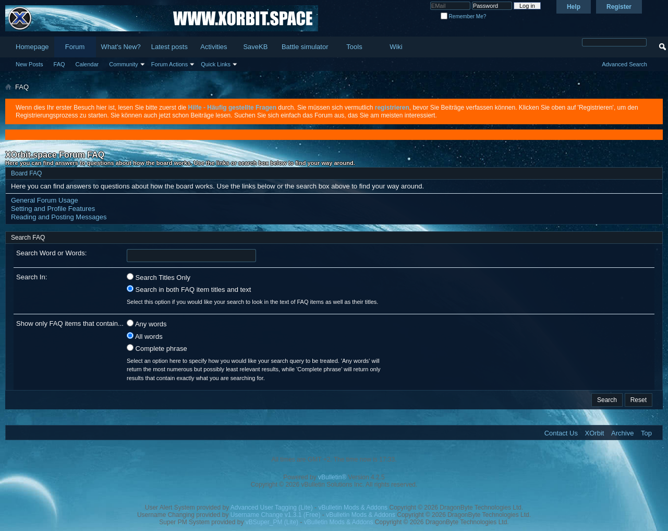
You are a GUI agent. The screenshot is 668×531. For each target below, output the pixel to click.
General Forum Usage (44, 200)
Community (123, 64)
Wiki (396, 47)
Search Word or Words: (51, 253)
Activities (213, 47)
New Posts (29, 64)
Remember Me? (463, 16)
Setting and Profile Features (53, 209)
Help (573, 6)
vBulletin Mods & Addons (352, 507)
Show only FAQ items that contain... (70, 323)
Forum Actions (169, 64)
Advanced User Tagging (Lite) (271, 507)
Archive (622, 433)
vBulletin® (332, 477)
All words (145, 336)
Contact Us (561, 433)
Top (646, 433)
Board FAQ (26, 173)
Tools (354, 47)
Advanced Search (624, 64)
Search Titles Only (158, 277)
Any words (147, 324)
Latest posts (169, 47)
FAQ (59, 64)
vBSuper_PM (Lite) (272, 522)
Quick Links (215, 64)
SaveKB (255, 47)
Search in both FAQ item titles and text (189, 289)
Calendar (87, 64)
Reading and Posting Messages (59, 217)
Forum (75, 47)
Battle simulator (305, 47)
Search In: (31, 277)
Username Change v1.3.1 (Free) (275, 514)
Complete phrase (157, 348)
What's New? (121, 47)
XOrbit (594, 433)
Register (618, 6)
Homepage (32, 47)
